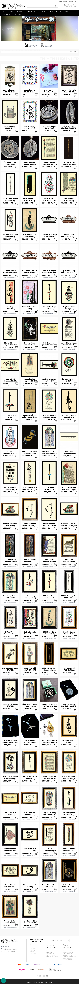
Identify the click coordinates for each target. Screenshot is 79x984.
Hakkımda (70, 1)
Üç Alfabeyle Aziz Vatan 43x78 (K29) (29, 488)
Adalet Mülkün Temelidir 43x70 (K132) (10, 488)
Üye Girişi (32, 948)
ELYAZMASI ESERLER (62, 11)
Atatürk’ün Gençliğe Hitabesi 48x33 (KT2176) (49, 561)
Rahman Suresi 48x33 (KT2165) (10, 850)
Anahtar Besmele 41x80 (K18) (49, 380)
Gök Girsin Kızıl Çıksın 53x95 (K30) (49, 344)
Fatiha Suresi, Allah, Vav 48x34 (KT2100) (69, 886)
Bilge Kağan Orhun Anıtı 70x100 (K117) (49, 452)
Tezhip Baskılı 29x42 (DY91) (29, 127)
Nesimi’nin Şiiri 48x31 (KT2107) (30, 669)
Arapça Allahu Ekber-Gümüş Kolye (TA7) (29, 163)
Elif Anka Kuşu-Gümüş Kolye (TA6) (69, 127)
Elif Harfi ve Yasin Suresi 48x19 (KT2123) (49, 669)
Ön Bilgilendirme (67, 955)
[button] (31, 39)
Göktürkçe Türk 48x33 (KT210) (49, 633)
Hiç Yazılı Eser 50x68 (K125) (69, 308)
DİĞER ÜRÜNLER (7, 14)
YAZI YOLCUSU (19, 14)
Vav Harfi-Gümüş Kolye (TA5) (49, 127)
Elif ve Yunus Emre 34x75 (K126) (10, 235)
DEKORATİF (19, 11)
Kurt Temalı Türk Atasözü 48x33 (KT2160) (30, 922)
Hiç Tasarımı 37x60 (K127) (69, 380)
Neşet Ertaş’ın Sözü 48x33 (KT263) (69, 633)
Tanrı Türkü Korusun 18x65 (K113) (69, 452)
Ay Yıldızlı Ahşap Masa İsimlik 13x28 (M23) (69, 271)
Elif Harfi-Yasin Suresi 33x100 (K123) (69, 163)
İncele (10, 30)
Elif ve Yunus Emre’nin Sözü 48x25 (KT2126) (10, 633)
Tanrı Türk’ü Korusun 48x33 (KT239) (10, 886)
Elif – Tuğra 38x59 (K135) (10, 416)
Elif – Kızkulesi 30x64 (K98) (49, 488)
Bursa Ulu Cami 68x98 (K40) (10, 127)
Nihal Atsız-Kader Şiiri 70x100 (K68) (69, 488)
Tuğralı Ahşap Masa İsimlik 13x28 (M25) (69, 235)
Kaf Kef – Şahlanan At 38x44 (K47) (29, 452)
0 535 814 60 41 (11, 951)
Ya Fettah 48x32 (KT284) (68, 741)
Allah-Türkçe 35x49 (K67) (29, 308)
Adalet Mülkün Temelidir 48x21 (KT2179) (68, 850)
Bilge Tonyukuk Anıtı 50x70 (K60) (10, 452)
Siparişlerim (49, 952)
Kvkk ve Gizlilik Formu (69, 961)
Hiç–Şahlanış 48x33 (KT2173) (10, 669)
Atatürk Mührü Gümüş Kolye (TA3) (69, 705)
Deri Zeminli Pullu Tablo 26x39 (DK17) (69, 91)
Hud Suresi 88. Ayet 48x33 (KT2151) (30, 813)
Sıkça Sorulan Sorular (52, 956)
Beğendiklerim (50, 953)
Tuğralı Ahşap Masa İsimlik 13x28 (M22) (10, 271)
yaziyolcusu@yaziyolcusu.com (9, 949)
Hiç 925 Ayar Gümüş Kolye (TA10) (29, 741)
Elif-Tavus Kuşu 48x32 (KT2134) (29, 597)
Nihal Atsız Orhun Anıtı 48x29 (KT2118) (49, 886)
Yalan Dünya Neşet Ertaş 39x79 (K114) (69, 344)
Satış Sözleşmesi (67, 953)
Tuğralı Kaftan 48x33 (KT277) (10, 922)
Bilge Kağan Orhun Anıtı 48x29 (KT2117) (29, 705)
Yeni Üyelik (33, 950)
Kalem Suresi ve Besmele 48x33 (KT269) (49, 777)
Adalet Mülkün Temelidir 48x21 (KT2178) (29, 561)
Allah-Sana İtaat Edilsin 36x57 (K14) (29, 416)
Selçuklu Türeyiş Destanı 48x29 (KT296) (49, 813)
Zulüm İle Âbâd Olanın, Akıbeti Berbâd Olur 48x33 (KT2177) (29, 633)
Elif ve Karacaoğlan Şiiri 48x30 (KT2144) (49, 850)
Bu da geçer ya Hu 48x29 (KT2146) (10, 777)
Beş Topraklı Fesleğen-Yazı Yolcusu (49, 91)
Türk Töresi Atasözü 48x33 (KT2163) (69, 561)
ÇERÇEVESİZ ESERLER (46, 11)
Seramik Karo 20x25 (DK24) (29, 91)
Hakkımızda (33, 953)
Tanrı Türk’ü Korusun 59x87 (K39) (10, 380)
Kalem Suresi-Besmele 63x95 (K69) (49, 163)
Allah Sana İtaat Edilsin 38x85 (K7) (29, 199)
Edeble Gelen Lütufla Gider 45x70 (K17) (29, 344)
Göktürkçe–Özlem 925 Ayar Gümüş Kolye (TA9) (49, 705)
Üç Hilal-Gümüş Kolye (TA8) (10, 163)
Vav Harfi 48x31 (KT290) (29, 886)
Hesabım (48, 950)
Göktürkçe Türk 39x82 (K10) (29, 235)
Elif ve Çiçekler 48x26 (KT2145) (69, 813)
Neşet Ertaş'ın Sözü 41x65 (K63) (49, 199)
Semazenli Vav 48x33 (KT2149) (29, 850)
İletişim (76, 1)
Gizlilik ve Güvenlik (68, 958)
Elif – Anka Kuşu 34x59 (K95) (49, 308)
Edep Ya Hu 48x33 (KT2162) (10, 705)
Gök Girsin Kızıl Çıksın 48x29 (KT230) (10, 813)
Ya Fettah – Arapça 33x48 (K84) (68, 416)
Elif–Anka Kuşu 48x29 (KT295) (49, 597)
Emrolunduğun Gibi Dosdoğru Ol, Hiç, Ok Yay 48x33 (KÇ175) (49, 524)
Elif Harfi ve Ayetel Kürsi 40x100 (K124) (10, 199)
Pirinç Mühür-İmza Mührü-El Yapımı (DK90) (49, 741)
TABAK (11, 11)
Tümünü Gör (74, 51)
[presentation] (3, 29)
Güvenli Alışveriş (63, 1)
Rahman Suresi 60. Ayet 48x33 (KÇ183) (69, 524)
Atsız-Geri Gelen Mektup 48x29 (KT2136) (68, 777)
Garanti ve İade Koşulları (69, 956)
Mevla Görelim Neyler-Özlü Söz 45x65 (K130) (10, 344)
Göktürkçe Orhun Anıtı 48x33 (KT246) (10, 597)
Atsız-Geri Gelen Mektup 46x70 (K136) (49, 416)
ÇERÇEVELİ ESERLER (31, 11)
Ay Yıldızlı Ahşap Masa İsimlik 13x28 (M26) (49, 271)
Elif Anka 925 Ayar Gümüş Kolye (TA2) (10, 741)
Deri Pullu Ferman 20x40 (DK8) (10, 91)
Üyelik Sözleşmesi (68, 952)
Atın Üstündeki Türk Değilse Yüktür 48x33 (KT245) (69, 669)
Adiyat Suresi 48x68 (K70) (68, 199)
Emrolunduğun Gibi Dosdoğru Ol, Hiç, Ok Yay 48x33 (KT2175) (29, 524)
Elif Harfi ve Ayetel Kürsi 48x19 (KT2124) (68, 597)
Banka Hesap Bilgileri (68, 950)
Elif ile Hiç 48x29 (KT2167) (30, 777)
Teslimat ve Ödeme (68, 959)
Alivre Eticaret (33, 982)
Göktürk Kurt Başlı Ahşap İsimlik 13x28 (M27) (29, 271)
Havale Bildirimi (50, 955)
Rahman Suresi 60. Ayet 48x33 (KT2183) (10, 524)
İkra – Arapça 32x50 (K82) (10, 308)
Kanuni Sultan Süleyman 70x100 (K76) (30, 380)
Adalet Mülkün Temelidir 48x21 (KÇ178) (10, 561)
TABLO (4, 11)
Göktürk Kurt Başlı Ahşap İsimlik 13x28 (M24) (49, 235)
